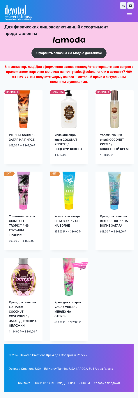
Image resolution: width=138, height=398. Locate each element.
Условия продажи (107, 383)
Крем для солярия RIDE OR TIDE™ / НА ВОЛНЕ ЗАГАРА (114, 221)
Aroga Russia (104, 368)
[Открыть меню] (129, 13)
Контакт (24, 383)
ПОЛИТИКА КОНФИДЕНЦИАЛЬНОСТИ (62, 383)
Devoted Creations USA (25, 368)
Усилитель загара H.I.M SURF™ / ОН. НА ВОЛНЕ (67, 221)
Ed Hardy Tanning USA (59, 368)
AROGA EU (84, 368)
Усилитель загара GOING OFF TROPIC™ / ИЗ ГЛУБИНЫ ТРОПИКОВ (22, 226)
